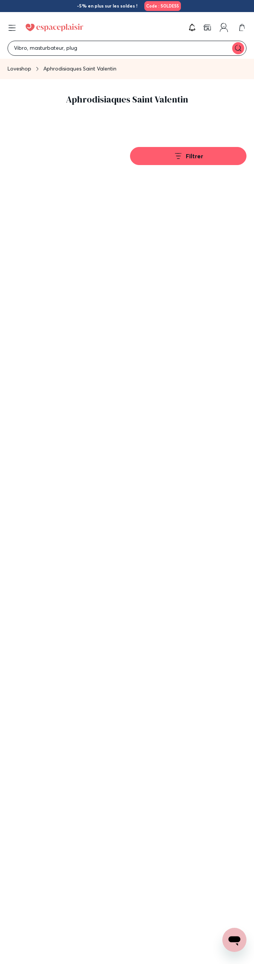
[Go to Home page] (54, 27)
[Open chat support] (234, 940)
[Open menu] (12, 27)
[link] (161, 6)
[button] (192, 27)
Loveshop (19, 68)
